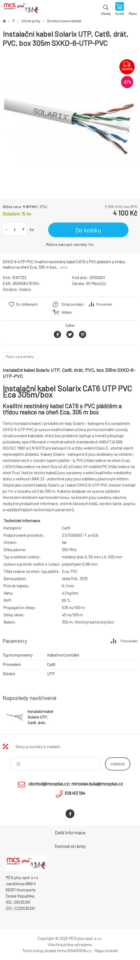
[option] (70, 123)
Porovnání (104, 304)
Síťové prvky (30, 21)
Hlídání (67, 312)
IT (13, 21)
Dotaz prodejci (73, 304)
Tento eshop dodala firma (44, 950)
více (63, 267)
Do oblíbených (27, 304)
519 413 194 (75, 793)
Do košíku (88, 230)
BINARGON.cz (79, 950)
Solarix (25, 289)
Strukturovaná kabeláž (64, 21)
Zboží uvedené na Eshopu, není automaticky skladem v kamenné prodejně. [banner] (21, 9)
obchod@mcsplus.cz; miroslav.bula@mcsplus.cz (75, 783)
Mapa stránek (106, 950)
